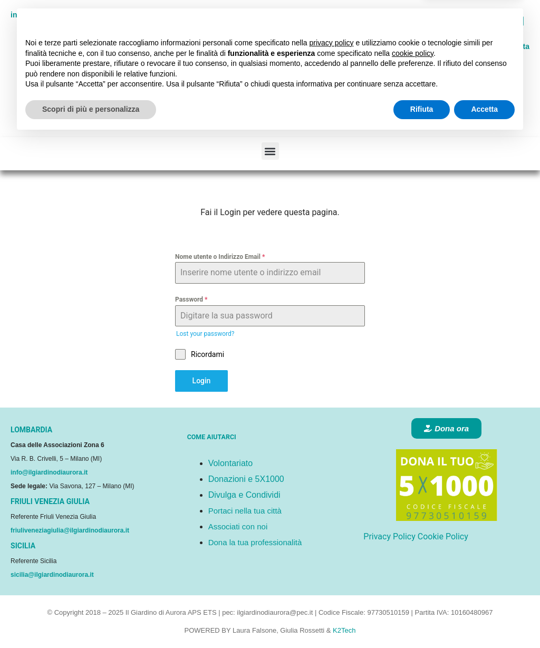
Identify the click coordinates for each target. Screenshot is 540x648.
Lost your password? (205, 333)
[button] (270, 151)
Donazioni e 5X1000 (246, 479)
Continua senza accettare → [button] (466, 532)
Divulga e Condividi (244, 494)
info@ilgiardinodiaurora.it (49, 472)
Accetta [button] (484, 619)
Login (201, 380)
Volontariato (230, 463)
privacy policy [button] (332, 552)
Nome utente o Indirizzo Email (220, 256)
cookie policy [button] (412, 563)
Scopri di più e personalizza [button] (90, 619)
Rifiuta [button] (421, 619)
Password (191, 299)
